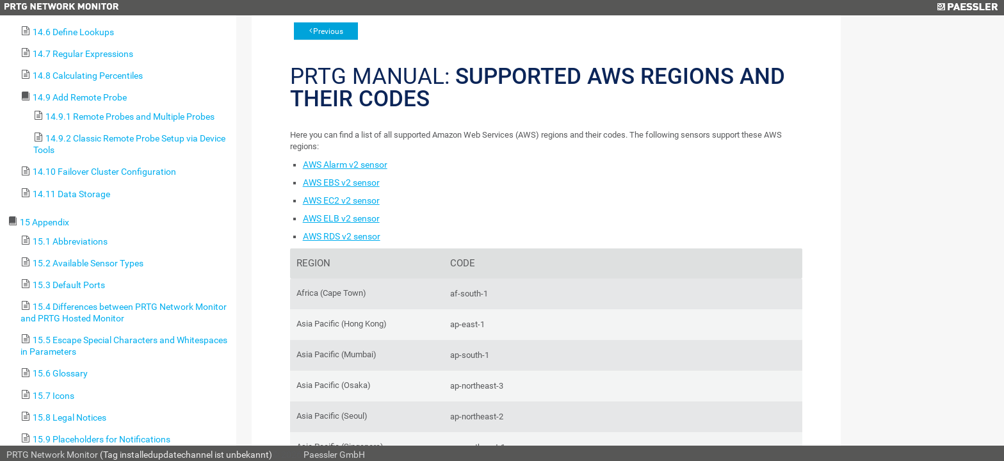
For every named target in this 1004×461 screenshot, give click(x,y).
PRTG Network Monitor (52, 454)
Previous (328, 31)
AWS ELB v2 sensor (341, 218)
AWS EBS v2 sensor (341, 182)
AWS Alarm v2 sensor (345, 164)
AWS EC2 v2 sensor (341, 200)
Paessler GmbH (334, 454)
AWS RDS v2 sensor (341, 236)
